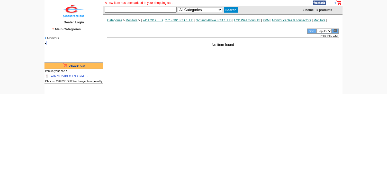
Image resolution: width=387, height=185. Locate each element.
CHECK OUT (64, 81)
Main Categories (68, 29)
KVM (266, 20)
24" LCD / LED (153, 20)
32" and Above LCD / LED (213, 20)
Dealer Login (74, 22)
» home (308, 10)
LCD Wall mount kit (247, 20)
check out (77, 66)
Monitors (52, 38)
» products (324, 10)
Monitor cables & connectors (291, 20)
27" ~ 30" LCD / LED (179, 20)
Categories (114, 20)
